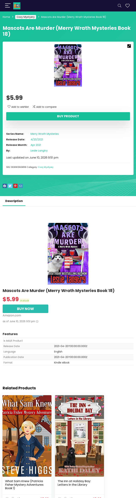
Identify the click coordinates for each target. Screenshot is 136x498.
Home (6, 17)
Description (14, 201)
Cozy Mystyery (26, 17)
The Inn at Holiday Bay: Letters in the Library (66, 469)
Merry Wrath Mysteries (45, 134)
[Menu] (8, 5)
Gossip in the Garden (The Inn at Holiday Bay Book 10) (112, 471)
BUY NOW (25, 308)
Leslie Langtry (39, 150)
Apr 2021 (36, 145)
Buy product (68, 116)
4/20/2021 (37, 139)
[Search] (119, 5)
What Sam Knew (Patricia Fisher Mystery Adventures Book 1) (22, 471)
